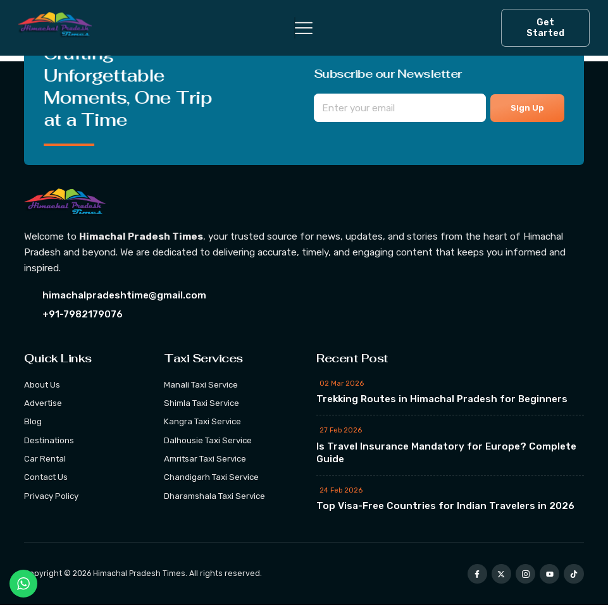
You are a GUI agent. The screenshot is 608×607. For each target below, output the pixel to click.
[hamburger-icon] (294, 28)
